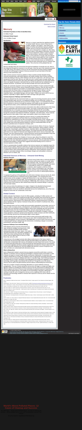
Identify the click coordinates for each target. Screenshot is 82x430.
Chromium (63, 30)
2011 (25, 1)
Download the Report (49, 24)
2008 (38, 1)
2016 (3, 1)
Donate (54, 1)
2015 (7, 1)
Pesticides (62, 35)
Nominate (47, 1)
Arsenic (62, 33)
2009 (33, 1)
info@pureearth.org (59, 331)
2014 (12, 1)
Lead (61, 25)
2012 (20, 1)
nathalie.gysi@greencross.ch (42, 333)
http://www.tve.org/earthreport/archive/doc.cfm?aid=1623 (41, 283)
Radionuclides (64, 38)
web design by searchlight (74, 333)
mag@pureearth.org (37, 332)
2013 (16, 1)
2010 (29, 1)
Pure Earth (17, 330)
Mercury (62, 28)
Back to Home (51, 26)
